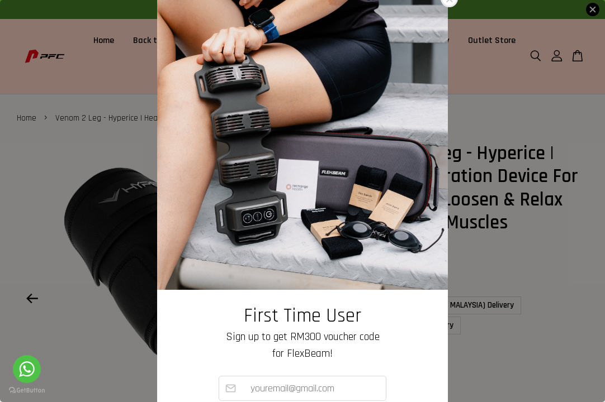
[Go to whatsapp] (27, 369)
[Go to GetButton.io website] (27, 390)
